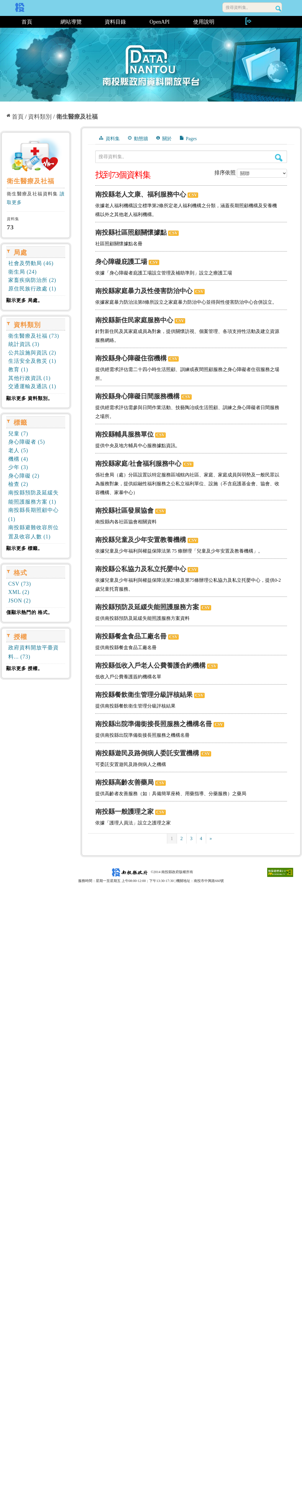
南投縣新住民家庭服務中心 (134, 320)
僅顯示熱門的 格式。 (29, 612)
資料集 (109, 138)
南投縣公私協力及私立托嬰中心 (140, 569)
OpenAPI (160, 22)
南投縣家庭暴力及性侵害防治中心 (144, 291)
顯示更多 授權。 (24, 668)
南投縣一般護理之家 (124, 811)
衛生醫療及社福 (77, 116)
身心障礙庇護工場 (121, 261)
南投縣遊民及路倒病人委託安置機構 (147, 753)
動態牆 (138, 138)
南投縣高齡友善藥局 (124, 782)
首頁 (27, 22)
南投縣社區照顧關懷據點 (131, 232)
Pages (188, 138)
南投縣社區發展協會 (124, 510)
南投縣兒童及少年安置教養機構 (140, 539)
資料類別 (40, 116)
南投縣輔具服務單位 (124, 434)
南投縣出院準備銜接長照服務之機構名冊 (153, 724)
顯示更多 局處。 (24, 300)
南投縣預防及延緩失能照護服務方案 (147, 607)
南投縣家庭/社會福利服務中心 (138, 463)
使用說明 (203, 22)
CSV (193, 195)
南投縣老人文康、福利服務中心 (140, 194)
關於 (164, 138)
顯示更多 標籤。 (24, 548)
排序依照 (225, 173)
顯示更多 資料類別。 (29, 398)
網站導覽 (71, 22)
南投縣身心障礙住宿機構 (131, 358)
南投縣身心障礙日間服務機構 (137, 396)
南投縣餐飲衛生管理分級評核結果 (144, 694)
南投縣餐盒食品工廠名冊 (131, 636)
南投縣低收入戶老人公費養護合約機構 (150, 665)
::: (2, 22)
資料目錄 (115, 22)
